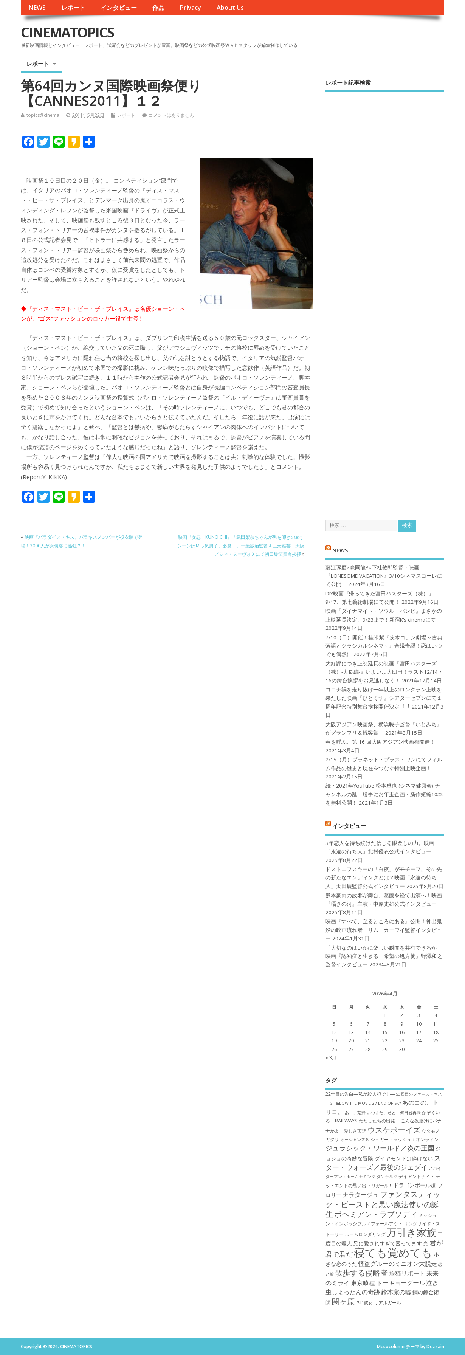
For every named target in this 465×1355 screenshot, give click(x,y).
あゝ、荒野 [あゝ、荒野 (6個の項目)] (355, 1112)
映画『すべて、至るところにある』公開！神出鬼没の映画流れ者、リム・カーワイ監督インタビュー (384, 930)
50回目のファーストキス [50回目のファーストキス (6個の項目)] (419, 1094)
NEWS (37, 7)
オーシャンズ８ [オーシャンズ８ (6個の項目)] (354, 1139)
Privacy (190, 7)
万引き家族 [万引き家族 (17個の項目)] (411, 1232)
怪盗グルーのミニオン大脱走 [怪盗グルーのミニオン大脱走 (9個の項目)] (397, 1263)
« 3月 (331, 1057)
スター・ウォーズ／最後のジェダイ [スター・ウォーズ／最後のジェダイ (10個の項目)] (383, 1162)
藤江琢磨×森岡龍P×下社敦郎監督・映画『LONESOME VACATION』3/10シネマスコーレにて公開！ (384, 576)
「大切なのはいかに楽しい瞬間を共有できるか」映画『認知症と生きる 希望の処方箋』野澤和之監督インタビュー (384, 956)
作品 (158, 7)
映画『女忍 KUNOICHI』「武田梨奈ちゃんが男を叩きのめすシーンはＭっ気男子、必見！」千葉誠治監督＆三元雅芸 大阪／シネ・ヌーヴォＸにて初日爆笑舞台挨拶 (240, 545)
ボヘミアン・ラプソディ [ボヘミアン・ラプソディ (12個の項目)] (375, 1214)
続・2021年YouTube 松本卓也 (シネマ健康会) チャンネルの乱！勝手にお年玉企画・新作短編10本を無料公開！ (384, 794)
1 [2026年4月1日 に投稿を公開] (385, 1015)
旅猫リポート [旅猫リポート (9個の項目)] (407, 1273)
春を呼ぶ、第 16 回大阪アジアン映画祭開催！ (380, 741)
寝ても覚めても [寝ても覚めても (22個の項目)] (393, 1252)
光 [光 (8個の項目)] (425, 1243)
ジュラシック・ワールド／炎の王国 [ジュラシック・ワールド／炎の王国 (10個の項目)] (380, 1147)
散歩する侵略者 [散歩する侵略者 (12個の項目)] (361, 1272)
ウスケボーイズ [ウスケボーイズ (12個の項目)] (393, 1129)
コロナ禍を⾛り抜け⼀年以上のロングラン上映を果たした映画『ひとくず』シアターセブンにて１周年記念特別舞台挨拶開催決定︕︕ (384, 698)
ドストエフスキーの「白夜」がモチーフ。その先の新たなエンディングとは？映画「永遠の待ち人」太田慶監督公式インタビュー (384, 878)
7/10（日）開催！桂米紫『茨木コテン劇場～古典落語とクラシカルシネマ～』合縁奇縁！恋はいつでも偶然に (384, 646)
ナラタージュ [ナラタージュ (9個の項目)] (361, 1195)
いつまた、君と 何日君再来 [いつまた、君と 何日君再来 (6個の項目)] (394, 1112)
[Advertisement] (385, 299)
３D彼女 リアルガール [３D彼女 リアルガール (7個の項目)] (378, 1302)
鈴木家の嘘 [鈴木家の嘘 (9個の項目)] (396, 1292)
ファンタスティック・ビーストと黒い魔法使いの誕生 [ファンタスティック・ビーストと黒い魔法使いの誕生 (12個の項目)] (383, 1204)
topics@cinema (42, 115)
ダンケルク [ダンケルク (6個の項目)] (387, 1176)
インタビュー (119, 7)
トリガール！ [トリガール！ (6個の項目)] (379, 1185)
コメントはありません (171, 115)
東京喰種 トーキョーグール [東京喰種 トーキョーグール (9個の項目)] (388, 1283)
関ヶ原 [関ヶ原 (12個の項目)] (343, 1301)
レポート (73, 7)
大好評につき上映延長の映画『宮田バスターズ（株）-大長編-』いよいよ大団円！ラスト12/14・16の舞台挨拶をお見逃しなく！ (384, 672)
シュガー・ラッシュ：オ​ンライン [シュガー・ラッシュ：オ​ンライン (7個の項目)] (404, 1139)
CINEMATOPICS (67, 32)
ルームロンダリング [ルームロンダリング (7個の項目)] (365, 1234)
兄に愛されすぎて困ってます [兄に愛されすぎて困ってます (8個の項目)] (387, 1243)
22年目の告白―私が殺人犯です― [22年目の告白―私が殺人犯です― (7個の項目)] (360, 1094)
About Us (230, 7)
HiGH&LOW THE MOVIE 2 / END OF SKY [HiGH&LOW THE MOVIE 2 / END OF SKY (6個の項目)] (363, 1103)
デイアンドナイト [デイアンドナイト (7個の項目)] (416, 1176)
